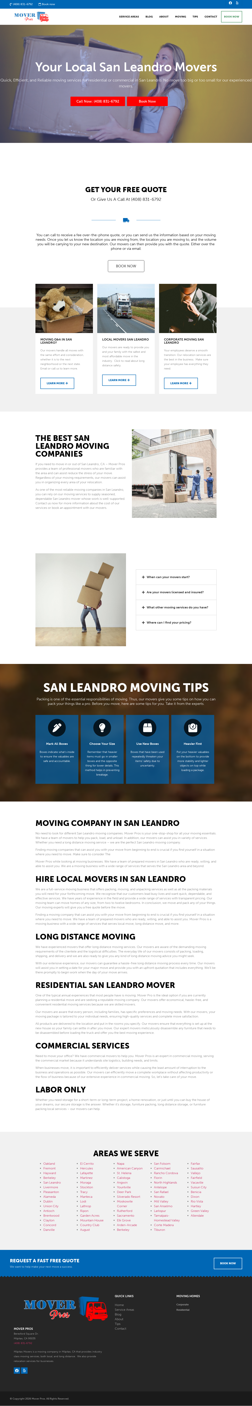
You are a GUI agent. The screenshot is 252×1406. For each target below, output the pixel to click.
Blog (149, 16)
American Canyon (130, 1168)
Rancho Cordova (166, 1173)
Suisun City (199, 1187)
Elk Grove (124, 1220)
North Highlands (165, 1182)
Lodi (83, 1201)
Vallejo (195, 1173)
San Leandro (52, 1182)
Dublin (48, 1201)
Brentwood (51, 1215)
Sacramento (125, 1215)
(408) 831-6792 (23, 1343)
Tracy (84, 1192)
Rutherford (124, 1211)
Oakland (49, 1163)
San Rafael (161, 1192)
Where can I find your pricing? (169, 622)
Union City (50, 1206)
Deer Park (124, 1192)
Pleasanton (51, 1192)
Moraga (85, 1182)
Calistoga (123, 1178)
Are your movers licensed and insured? (175, 592)
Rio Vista (197, 1201)
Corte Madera (164, 1225)
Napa (120, 1163)
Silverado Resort (128, 1197)
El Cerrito (87, 1163)
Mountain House (92, 1220)
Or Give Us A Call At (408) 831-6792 (126, 199)
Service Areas (129, 16)
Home (119, 1305)
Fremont (49, 1168)
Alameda (49, 1197)
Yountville (124, 1187)
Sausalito (197, 1168)
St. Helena (124, 1173)
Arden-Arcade (127, 1225)
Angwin (122, 1182)
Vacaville (197, 1182)
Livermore (50, 1187)
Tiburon (159, 1230)
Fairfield (196, 1178)
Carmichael (162, 1168)
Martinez (86, 1178)
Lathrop (85, 1206)
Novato (159, 1197)
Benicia (196, 1192)
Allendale (197, 1215)
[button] (176, 577)
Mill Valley (161, 1201)
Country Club (89, 1225)
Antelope (160, 1187)
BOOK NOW (231, 16)
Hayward (49, 1173)
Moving (180, 16)
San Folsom (162, 1163)
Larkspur (160, 1211)
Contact (211, 16)
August (85, 1230)
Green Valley (200, 1211)
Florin (158, 1178)
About (164, 16)
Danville (49, 1230)
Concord (49, 1225)
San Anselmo (163, 1206)
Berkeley (49, 1178)
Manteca (86, 1197)
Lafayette (86, 1173)
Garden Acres (89, 1215)
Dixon (195, 1197)
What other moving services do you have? (177, 607)
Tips (195, 16)
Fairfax (195, 1163)
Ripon (84, 1211)
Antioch (48, 1211)
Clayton (48, 1220)
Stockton (86, 1187)
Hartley (196, 1206)
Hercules (86, 1168)
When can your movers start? (168, 577)
